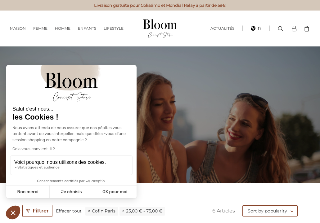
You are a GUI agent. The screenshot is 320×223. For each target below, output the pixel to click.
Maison (18, 28)
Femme (40, 28)
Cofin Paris (103, 210)
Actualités (222, 28)
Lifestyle (114, 28)
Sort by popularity (267, 211)
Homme (62, 28)
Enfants (87, 28)
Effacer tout (69, 210)
